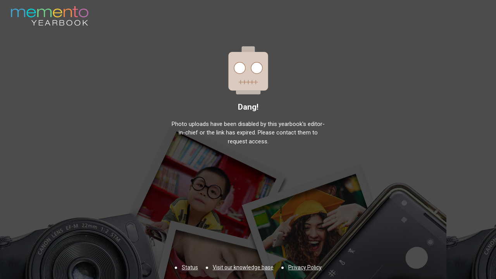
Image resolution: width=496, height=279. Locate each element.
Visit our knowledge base (243, 267)
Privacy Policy (305, 267)
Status (190, 267)
